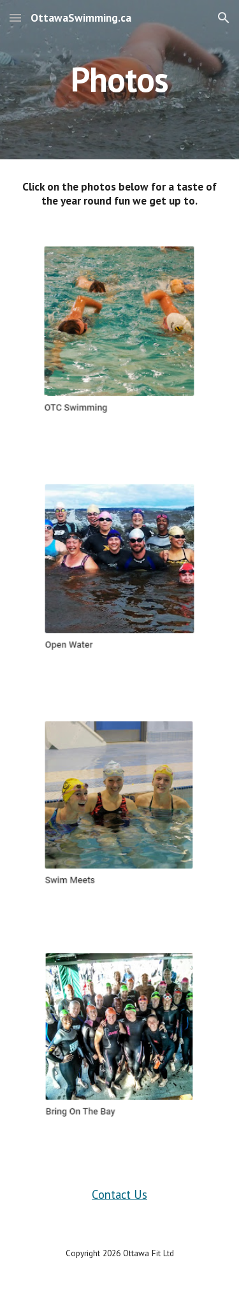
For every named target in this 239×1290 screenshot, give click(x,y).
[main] (120, 79)
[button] (15, 17)
